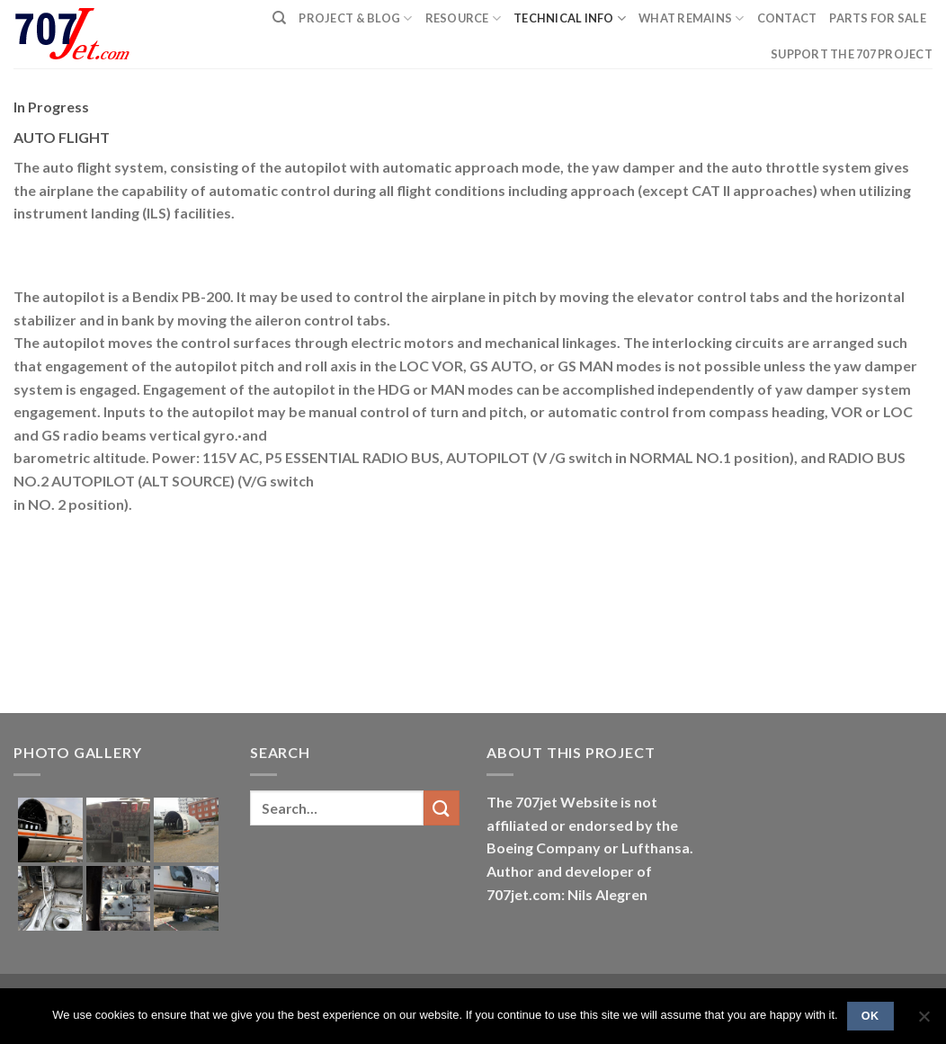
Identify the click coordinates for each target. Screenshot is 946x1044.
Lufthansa (655, 847)
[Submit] (442, 807)
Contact (787, 18)
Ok (870, 1016)
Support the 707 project (852, 54)
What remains (691, 18)
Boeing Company (544, 847)
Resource (463, 18)
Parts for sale (877, 18)
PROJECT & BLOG (355, 18)
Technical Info (569, 18)
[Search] (279, 18)
